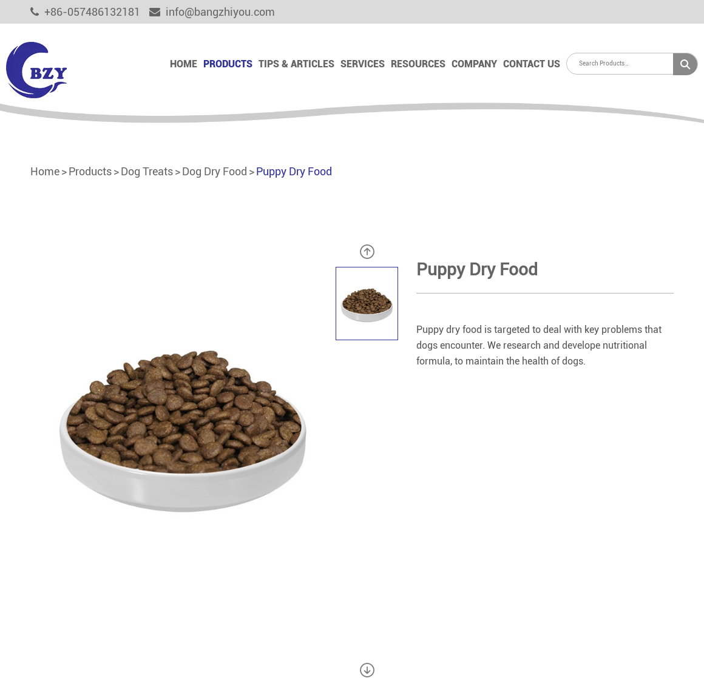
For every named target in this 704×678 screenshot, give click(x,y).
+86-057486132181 (85, 11)
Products (227, 64)
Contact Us (531, 64)
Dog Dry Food (214, 171)
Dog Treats (147, 171)
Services (362, 64)
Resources (418, 64)
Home (183, 64)
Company (474, 64)
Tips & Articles (296, 64)
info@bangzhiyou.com (212, 11)
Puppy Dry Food (294, 171)
